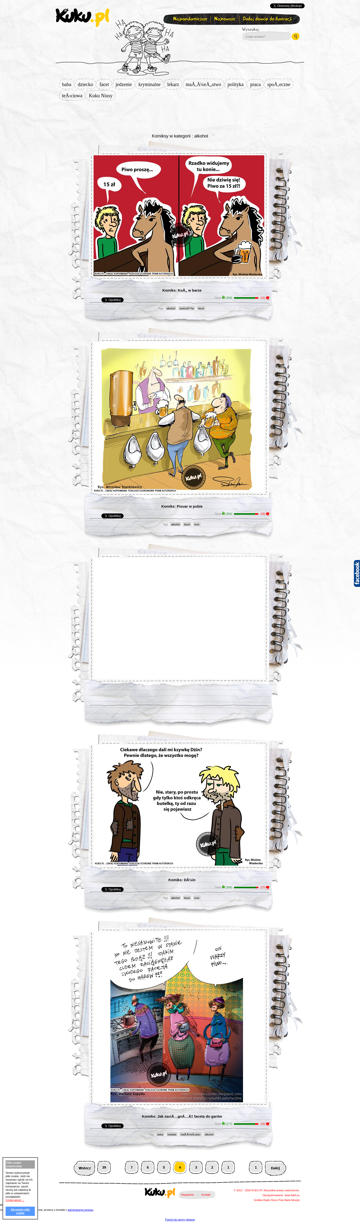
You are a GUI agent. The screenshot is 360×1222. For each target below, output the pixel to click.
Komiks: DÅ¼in (181, 880)
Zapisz (179, 30)
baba (68, 84)
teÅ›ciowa (73, 95)
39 (104, 1167)
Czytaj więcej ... (15, 1200)
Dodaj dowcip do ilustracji (267, 19)
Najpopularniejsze (190, 19)
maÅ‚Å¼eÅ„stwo (205, 84)
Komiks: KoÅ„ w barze (182, 290)
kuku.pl (82, 18)
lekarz (174, 84)
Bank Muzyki (292, 1200)
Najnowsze (225, 19)
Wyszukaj (264, 29)
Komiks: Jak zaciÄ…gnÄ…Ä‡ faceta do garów (182, 1116)
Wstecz (84, 1167)
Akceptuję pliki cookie (20, 1211)
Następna (275, 1167)
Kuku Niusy (102, 95)
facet (105, 84)
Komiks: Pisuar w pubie (182, 506)
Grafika (258, 1200)
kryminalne (151, 84)
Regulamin (187, 1194)
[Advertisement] (180, 116)
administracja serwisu (80, 1209)
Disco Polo (277, 1200)
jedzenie (125, 84)
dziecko (87, 84)
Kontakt (205, 1194)
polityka (237, 84)
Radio (266, 1200)
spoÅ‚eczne (280, 84)
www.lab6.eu (292, 1195)
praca (257, 84)
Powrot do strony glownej (180, 1219)
